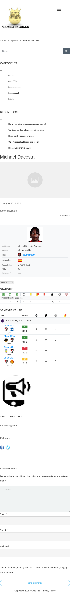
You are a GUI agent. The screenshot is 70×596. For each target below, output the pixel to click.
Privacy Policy (48, 591)
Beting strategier (15, 87)
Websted (4, 546)
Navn (3, 514)
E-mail (4, 530)
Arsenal (11, 75)
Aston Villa (12, 81)
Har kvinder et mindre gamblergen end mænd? (27, 124)
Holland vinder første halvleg (19, 148)
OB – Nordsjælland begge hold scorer (23, 142)
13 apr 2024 (9, 358)
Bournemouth (29, 255)
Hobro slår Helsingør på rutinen (21, 136)
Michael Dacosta (17, 157)
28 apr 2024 (9, 325)
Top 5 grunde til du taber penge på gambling (26, 130)
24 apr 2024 (9, 336)
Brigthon (11, 99)
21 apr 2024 (9, 347)
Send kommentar (35, 583)
